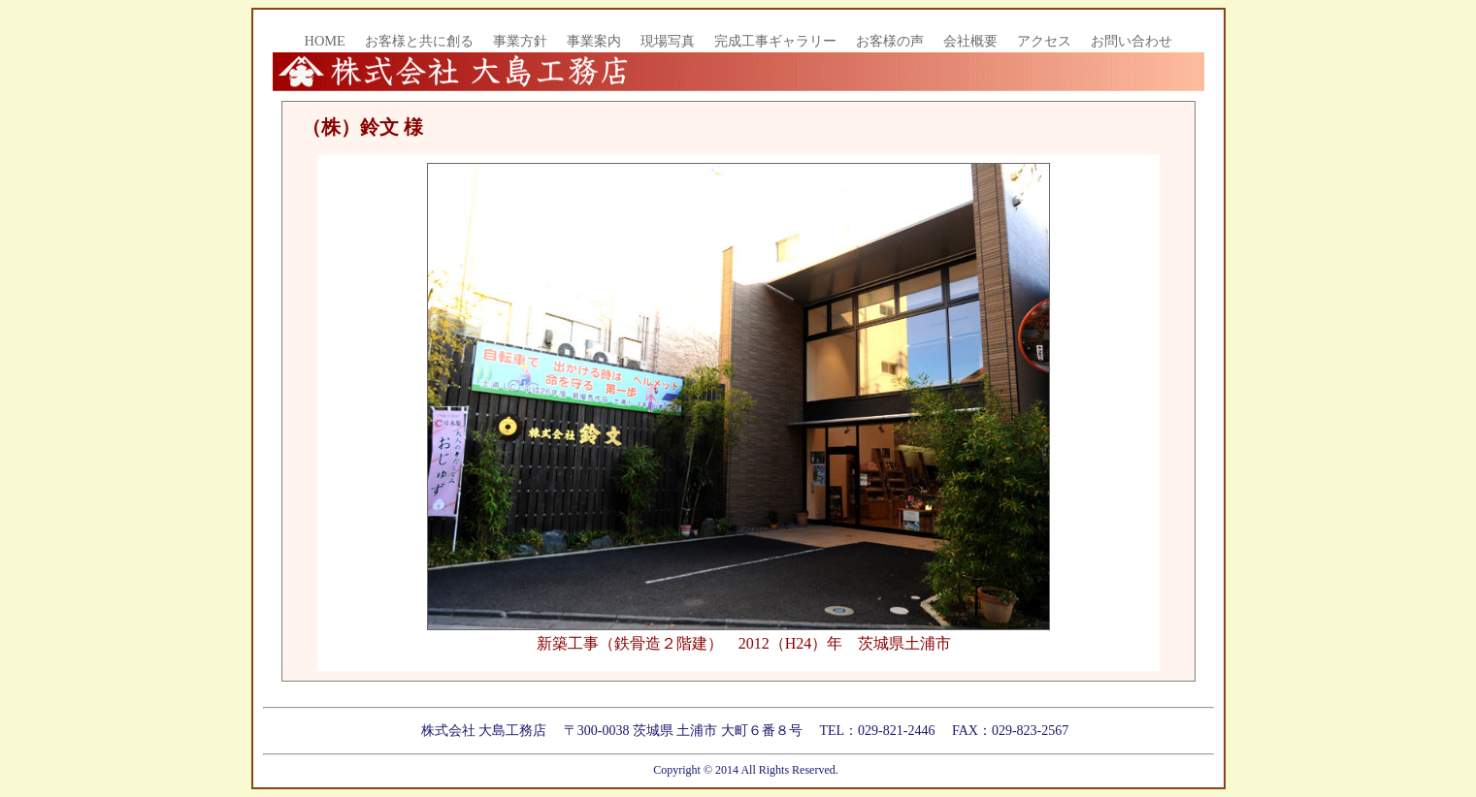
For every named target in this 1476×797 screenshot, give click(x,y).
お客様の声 (890, 40)
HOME (325, 40)
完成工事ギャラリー (775, 40)
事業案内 (594, 40)
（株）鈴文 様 (362, 127)
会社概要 (970, 40)
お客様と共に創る (419, 40)
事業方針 (520, 40)
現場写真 (667, 40)
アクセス (1044, 40)
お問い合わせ (1131, 40)
